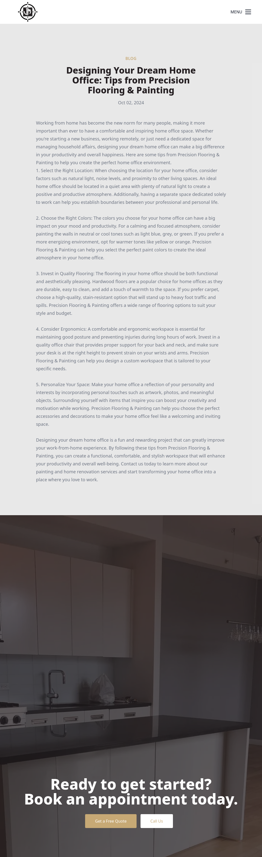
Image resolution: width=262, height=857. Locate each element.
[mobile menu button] (248, 12)
